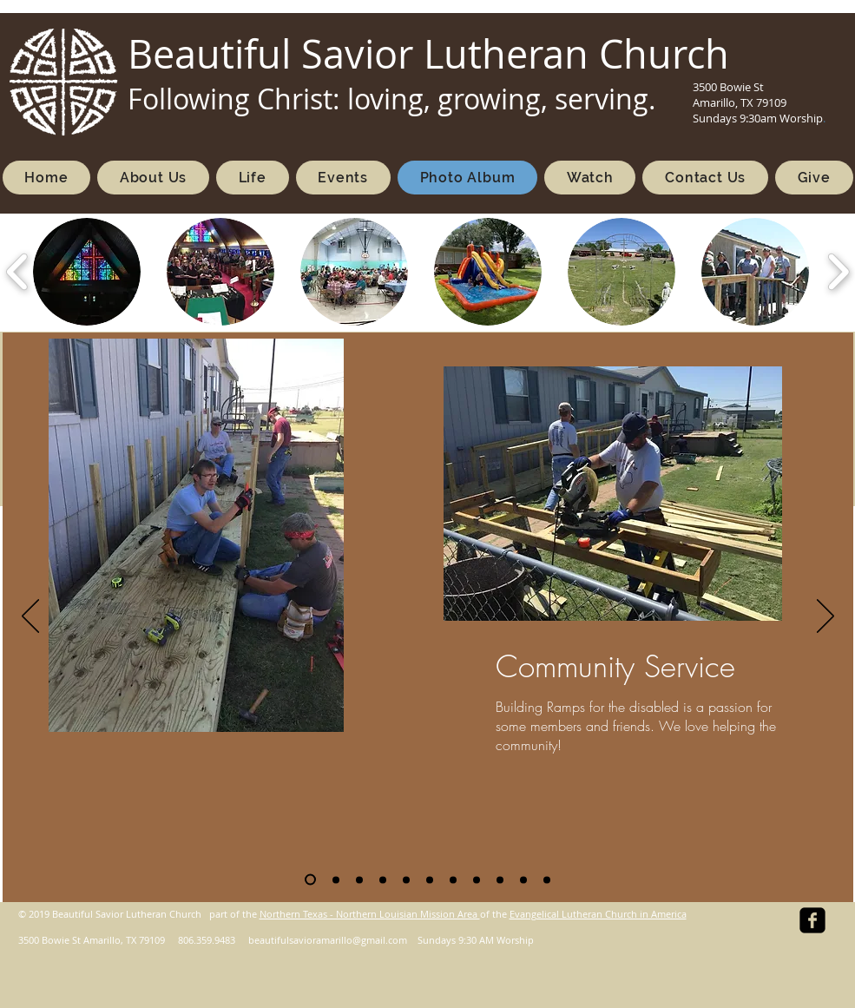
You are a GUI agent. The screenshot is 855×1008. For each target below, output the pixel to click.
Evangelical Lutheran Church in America (598, 913)
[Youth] (453, 879)
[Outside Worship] (500, 879)
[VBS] (335, 879)
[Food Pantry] (429, 879)
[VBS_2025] (359, 879)
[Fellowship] (406, 879)
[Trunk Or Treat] (523, 879)
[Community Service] (310, 880)
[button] (87, 272)
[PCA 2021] (546, 879)
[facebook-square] (812, 920)
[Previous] (30, 617)
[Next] (825, 617)
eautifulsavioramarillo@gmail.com (330, 939)
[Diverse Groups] (476, 879)
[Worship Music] (382, 879)
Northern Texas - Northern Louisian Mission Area (370, 913)
